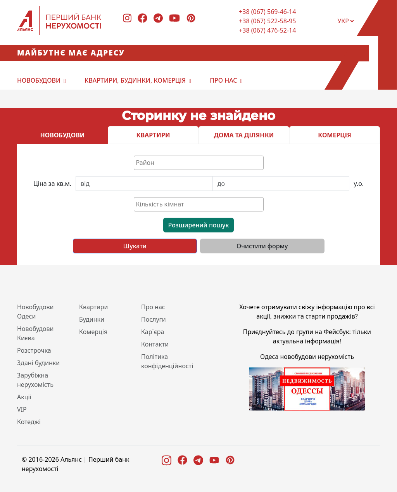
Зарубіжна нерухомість (35, 380)
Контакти (155, 344)
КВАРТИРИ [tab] (153, 135)
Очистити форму (262, 246)
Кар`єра (152, 331)
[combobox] (199, 163)
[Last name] (281, 183)
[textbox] (200, 162)
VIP (22, 409)
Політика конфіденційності (167, 361)
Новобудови (38, 80)
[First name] (144, 183)
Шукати (135, 246)
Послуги (153, 319)
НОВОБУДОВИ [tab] (62, 135)
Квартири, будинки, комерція (135, 80)
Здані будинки (38, 363)
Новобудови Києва (35, 333)
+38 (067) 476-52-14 (267, 30)
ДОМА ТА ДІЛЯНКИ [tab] (244, 135)
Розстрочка (34, 350)
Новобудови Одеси (35, 311)
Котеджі (29, 422)
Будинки (91, 319)
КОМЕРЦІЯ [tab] (334, 135)
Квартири (93, 307)
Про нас (223, 80)
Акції (24, 397)
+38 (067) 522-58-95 (267, 21)
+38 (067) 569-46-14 (267, 11)
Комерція (93, 331)
